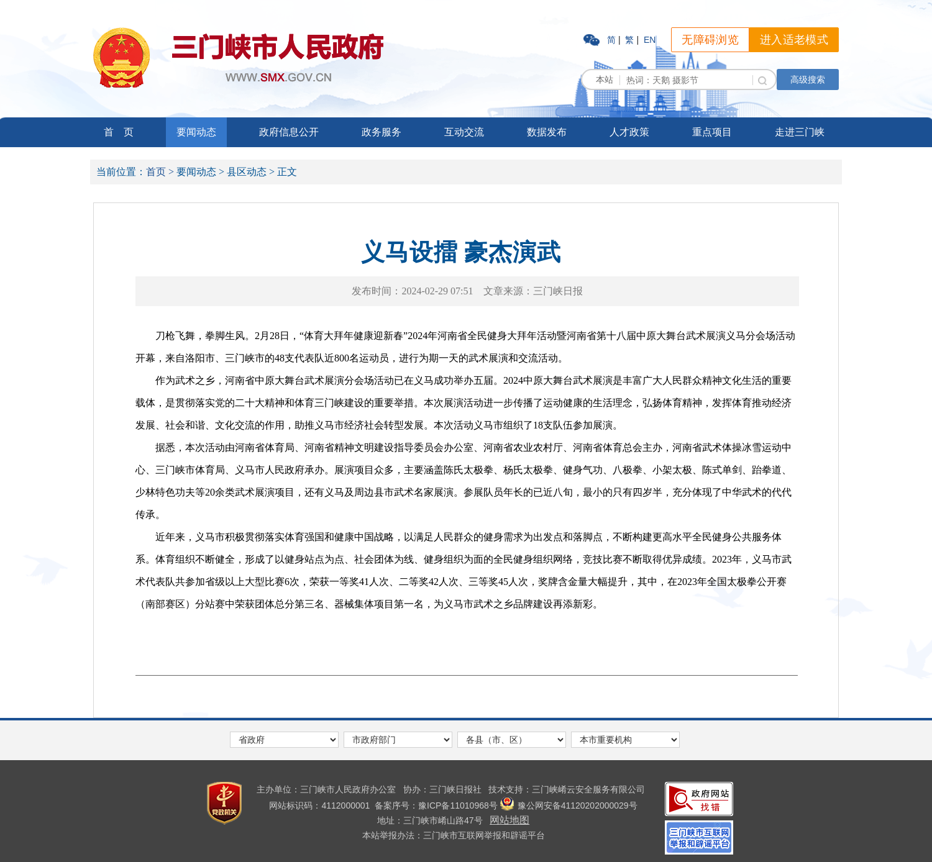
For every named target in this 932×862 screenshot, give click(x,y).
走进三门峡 (800, 132)
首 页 (119, 132)
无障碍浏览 (710, 40)
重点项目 (712, 132)
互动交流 (464, 132)
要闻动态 (196, 132)
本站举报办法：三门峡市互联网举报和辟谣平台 (453, 835)
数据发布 (547, 132)
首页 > (160, 171)
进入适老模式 (794, 40)
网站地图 (509, 820)
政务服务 (381, 132)
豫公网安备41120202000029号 (568, 805)
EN (650, 40)
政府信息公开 (289, 132)
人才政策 (629, 132)
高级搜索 (807, 79)
